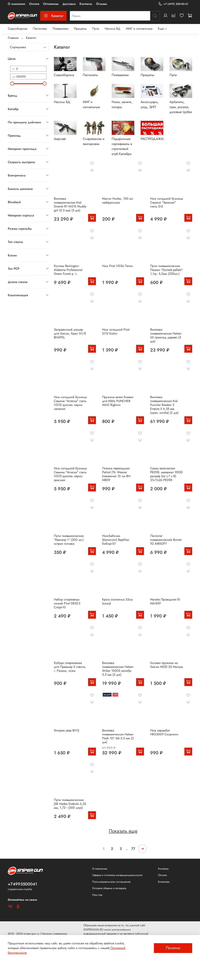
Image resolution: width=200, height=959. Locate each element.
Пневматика (60, 28)
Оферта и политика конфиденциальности (117, 875)
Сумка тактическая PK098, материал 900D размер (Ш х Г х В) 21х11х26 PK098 (166, 474)
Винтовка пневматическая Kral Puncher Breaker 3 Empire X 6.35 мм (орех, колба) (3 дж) (164, 405)
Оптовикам (51, 4)
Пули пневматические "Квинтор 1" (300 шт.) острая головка (69, 540)
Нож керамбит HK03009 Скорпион (164, 732)
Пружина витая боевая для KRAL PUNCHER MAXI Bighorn (117, 401)
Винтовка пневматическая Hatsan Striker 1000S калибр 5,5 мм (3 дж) (117, 669)
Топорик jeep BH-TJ (66, 730)
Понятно (173, 948)
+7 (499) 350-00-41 (173, 4)
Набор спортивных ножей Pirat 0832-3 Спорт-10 (67, 603)
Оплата (34, 4)
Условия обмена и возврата (109, 888)
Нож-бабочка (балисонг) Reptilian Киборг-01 (115, 540)
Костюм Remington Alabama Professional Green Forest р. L (68, 270)
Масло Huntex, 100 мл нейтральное (117, 200)
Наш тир (97, 895)
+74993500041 (22, 884)
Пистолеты (40, 28)
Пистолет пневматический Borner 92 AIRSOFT (166, 540)
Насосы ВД (113, 28)
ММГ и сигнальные (139, 28)
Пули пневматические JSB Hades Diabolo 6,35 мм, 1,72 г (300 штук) (70, 804)
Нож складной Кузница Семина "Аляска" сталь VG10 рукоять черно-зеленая (70, 403)
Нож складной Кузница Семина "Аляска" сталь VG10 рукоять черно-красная (70, 474)
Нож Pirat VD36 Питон (117, 266)
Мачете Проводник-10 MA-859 (165, 601)
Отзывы (101, 4)
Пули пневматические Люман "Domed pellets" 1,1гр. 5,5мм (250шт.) (166, 270)
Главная (13, 38)
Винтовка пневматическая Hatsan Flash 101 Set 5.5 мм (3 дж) (118, 736)
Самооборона (17, 28)
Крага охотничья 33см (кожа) (117, 601)
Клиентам (164, 882)
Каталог (53, 15)
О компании (16, 4)
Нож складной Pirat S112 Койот (115, 331)
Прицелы (80, 28)
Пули (95, 28)
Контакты (85, 4)
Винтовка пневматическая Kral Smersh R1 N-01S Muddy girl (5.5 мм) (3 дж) (70, 204)
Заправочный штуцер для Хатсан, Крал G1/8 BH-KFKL (70, 333)
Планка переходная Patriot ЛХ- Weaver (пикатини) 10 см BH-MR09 (116, 474)
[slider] (12, 83)
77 (133, 848)
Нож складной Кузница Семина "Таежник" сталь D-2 (166, 202)
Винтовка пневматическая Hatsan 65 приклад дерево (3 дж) (165, 335)
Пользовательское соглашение (111, 882)
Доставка (69, 4)
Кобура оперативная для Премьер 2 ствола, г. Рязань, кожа (70, 667)
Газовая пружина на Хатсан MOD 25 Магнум (166, 665)
